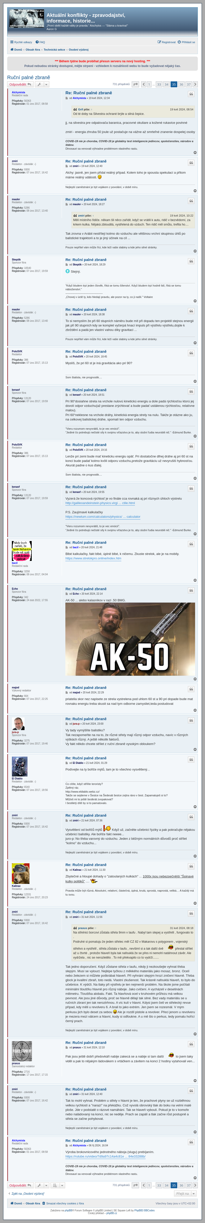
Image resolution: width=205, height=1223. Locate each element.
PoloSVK (17, 351)
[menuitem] (40, 42)
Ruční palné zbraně (28, 77)
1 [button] (149, 84)
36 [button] (181, 84)
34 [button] (166, 84)
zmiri (15, 161)
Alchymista (18, 92)
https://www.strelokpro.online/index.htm (93, 558)
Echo (15, 588)
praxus (82, 928)
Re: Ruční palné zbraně (88, 93)
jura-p (15, 732)
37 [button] (189, 84)
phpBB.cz (111, 1213)
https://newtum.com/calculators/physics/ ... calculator (102, 516)
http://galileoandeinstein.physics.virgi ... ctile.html (100, 503)
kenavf (16, 389)
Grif (80, 109)
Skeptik (16, 259)
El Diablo (17, 778)
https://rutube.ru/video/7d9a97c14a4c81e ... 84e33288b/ (105, 1156)
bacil (15, 563)
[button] (135, 84)
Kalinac (16, 886)
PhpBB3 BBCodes (144, 1210)
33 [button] (159, 84)
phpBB (68, 1210)
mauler (16, 199)
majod (15, 687)
